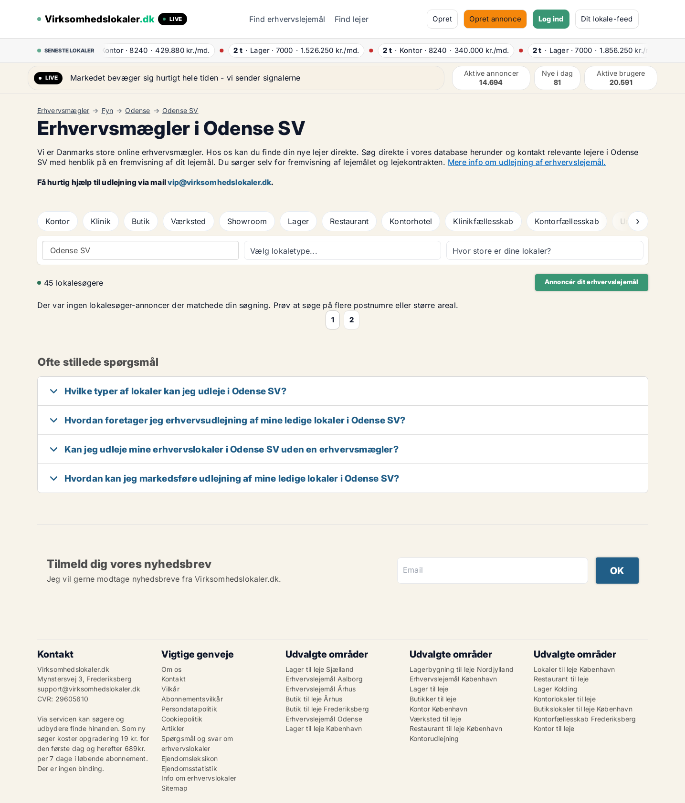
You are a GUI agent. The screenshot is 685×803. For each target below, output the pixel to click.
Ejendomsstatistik (189, 768)
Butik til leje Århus (314, 699)
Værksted (188, 221)
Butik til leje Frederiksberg (327, 709)
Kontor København (439, 709)
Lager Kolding (556, 689)
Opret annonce (495, 18)
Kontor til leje (554, 728)
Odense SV (180, 110)
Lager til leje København (323, 728)
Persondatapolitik (189, 709)
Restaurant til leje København (456, 728)
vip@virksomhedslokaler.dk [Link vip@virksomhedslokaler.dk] (219, 182)
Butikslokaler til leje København (583, 709)
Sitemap (174, 788)
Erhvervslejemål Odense (323, 719)
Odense (137, 110)
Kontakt (173, 679)
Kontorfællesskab (567, 221)
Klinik (101, 221)
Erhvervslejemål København (453, 679)
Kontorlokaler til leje (565, 699)
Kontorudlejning (434, 738)
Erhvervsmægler (63, 110)
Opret (442, 18)
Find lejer (352, 19)
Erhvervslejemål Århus (320, 689)
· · (158, 50)
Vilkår (170, 689)
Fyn (108, 110)
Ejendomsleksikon (189, 758)
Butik (141, 221)
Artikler (173, 728)
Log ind (550, 18)
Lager (298, 221)
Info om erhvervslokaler (199, 778)
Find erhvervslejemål (287, 19)
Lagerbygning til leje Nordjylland (462, 669)
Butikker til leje (433, 699)
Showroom (247, 221)
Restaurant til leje (561, 679)
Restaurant (349, 221)
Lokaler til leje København (574, 669)
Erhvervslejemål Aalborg (324, 679)
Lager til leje (429, 689)
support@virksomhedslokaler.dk (89, 689)
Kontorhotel (411, 221)
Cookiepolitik (182, 719)
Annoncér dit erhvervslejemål (592, 282)
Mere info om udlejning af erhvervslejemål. (527, 162)
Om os (171, 669)
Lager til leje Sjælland (319, 669)
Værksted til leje (435, 719)
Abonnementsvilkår (192, 699)
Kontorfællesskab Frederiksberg (585, 719)
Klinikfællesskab (483, 221)
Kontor (57, 221)
